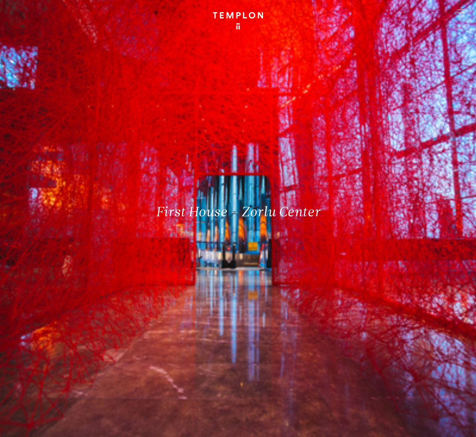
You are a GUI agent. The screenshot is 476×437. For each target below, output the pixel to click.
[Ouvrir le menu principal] (461, 11)
